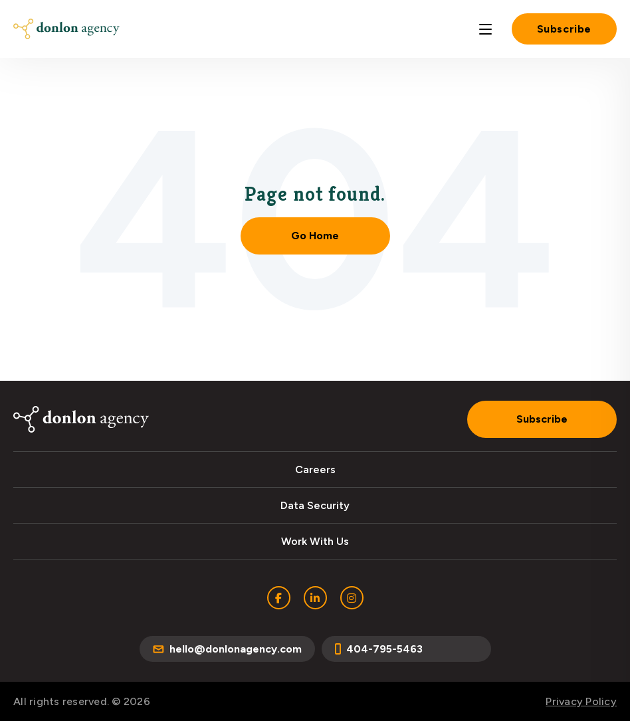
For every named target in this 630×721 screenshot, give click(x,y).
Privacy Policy (581, 701)
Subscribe (564, 29)
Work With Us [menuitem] (315, 541)
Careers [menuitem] (315, 469)
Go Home (315, 235)
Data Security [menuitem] (315, 505)
